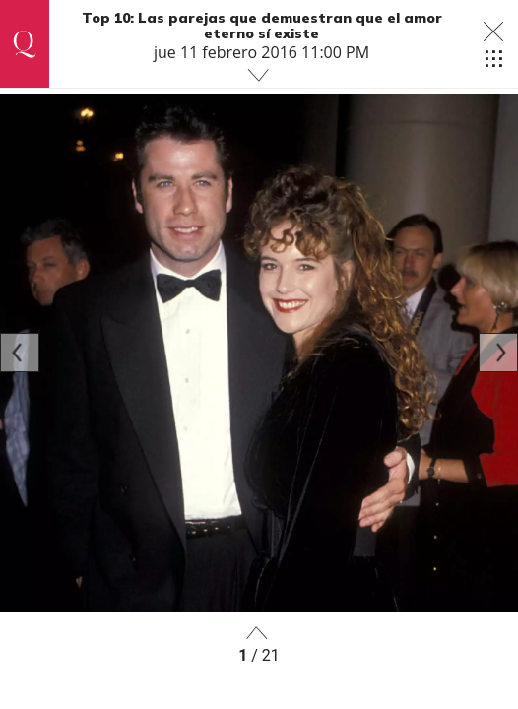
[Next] (498, 352)
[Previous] (19, 352)
